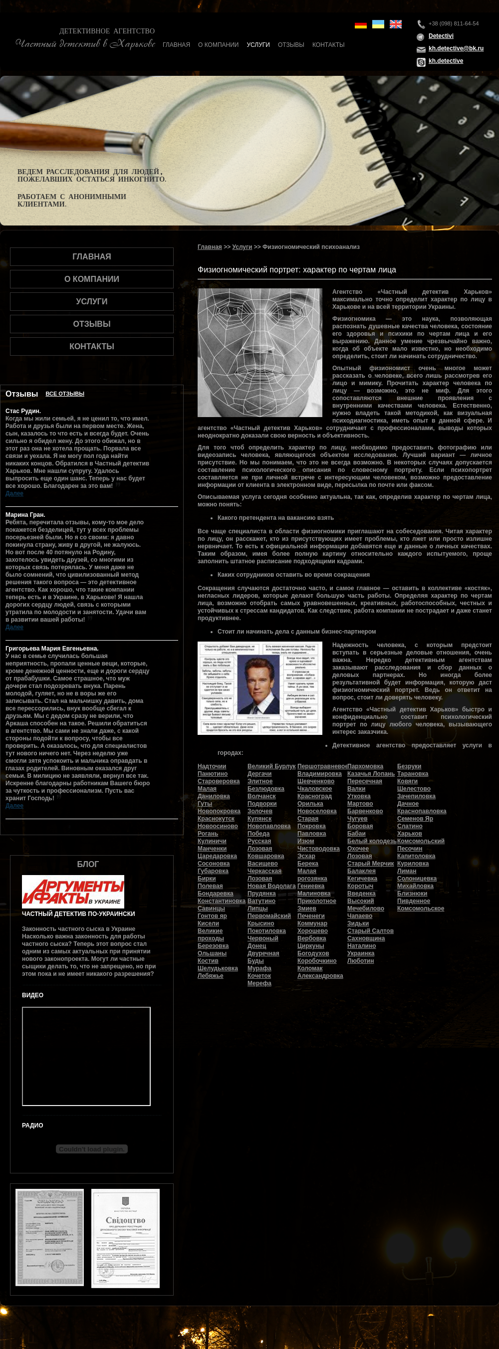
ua (378, 24)
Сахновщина (366, 938)
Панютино (213, 773)
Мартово (360, 803)
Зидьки (358, 923)
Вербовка (311, 938)
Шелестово (414, 788)
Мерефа (259, 983)
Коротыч (360, 886)
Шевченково (315, 781)
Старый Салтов (370, 930)
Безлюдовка (266, 788)
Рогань (208, 833)
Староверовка (219, 781)
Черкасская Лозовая (264, 875)
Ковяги (407, 781)
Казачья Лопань (371, 773)
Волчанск (262, 796)
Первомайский (269, 915)
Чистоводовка (318, 848)
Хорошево (312, 930)
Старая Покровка (311, 822)
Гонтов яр (212, 915)
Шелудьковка (218, 968)
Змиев (306, 908)
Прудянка (262, 893)
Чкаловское (314, 788)
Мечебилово (365, 908)
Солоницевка (417, 878)
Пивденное (413, 901)
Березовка (213, 945)
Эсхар (306, 856)
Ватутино (261, 901)
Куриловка (413, 863)
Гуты (205, 803)
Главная (176, 44)
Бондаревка (216, 893)
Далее (14, 493)
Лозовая (359, 856)
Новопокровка (219, 811)
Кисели (208, 923)
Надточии (212, 766)
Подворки (262, 803)
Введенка (361, 893)
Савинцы (211, 908)
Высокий (360, 901)
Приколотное (316, 901)
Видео (32, 995)
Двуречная (263, 953)
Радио (32, 1125)
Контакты (328, 44)
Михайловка (415, 886)
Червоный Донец (263, 942)
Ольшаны (212, 953)
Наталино (361, 945)
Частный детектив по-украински (78, 913)
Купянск (259, 818)
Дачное (408, 803)
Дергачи (259, 773)
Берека (307, 863)
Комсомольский (421, 841)
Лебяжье (211, 975)
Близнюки (412, 893)
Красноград (314, 796)
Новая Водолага (272, 886)
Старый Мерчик (370, 863)
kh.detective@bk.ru (456, 48)
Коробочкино (317, 960)
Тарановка (412, 773)
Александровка (320, 975)
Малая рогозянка (312, 875)
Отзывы (291, 44)
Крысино (261, 923)
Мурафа (259, 968)
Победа (258, 833)
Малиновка (313, 893)
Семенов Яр (415, 818)
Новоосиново (218, 826)
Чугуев (357, 818)
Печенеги (311, 915)
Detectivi (441, 35)
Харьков (409, 833)
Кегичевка (362, 878)
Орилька (310, 803)
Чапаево (359, 915)
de (361, 24)
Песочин (409, 848)
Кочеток (259, 975)
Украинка (360, 953)
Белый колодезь (372, 841)
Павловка (311, 833)
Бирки (207, 878)
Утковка (359, 796)
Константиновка (222, 901)
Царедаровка (217, 856)
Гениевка (310, 886)
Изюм (305, 841)
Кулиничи (212, 841)
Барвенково (365, 811)
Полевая (210, 886)
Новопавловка (269, 826)
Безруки (409, 766)
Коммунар (312, 923)
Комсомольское (420, 908)
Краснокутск (216, 818)
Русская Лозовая (260, 845)
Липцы (258, 908)
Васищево (263, 863)
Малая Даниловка (214, 792)
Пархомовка (365, 766)
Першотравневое (322, 766)
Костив (208, 960)
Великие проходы (211, 934)
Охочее (358, 848)
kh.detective (446, 60)
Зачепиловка (416, 796)
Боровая (360, 826)
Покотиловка (267, 930)
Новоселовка (317, 811)
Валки (356, 788)
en (396, 24)
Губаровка (213, 871)
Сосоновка (214, 863)
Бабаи (356, 833)
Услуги (258, 44)
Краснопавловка (422, 811)
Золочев (260, 811)
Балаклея (361, 871)
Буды (256, 960)
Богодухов (313, 953)
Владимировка (319, 773)
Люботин (360, 960)
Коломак (309, 968)
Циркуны (310, 945)
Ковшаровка (266, 856)
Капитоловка (416, 856)
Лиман (406, 871)
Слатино (410, 826)
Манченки (212, 848)
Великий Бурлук (272, 766)
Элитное (260, 781)
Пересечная (364, 781)
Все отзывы (64, 394)
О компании (218, 44)
